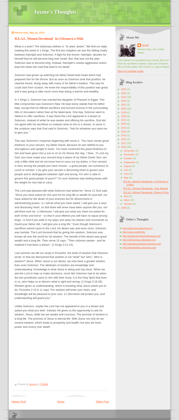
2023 (124, 97)
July (126, 170)
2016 (124, 124)
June (127, 173)
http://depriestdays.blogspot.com (139, 247)
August (128, 166)
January (128, 204)
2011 (124, 143)
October (128, 158)
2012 (124, 139)
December (129, 150)
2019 (124, 112)
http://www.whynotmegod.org (138, 228)
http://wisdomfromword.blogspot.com (142, 236)
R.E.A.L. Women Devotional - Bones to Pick (146, 192)
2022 (124, 101)
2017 (124, 120)
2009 (124, 208)
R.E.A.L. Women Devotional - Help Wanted (145, 188)
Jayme (145, 45)
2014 (124, 131)
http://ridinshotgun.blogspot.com (139, 240)
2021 (124, 104)
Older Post (102, 401)
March (127, 200)
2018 (124, 116)
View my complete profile (130, 71)
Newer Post (19, 401)
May (126, 177)
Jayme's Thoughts (55, 12)
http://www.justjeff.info (134, 232)
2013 (124, 135)
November (129, 154)
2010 (124, 147)
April (126, 196)
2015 (124, 128)
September (130, 162)
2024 (124, 93)
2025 (124, 89)
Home (61, 401)
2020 (124, 108)
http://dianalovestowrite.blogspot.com (142, 244)
